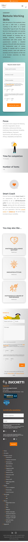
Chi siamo (6, 453)
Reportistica (9, 466)
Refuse (12, 90)
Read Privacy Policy (10, 84)
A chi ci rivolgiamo (10, 487)
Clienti (5, 485)
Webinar (8, 509)
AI (6, 496)
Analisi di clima (9, 472)
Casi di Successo (10, 492)
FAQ (7, 504)
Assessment (9, 457)
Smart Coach (9, 479)
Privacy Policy (11, 373)
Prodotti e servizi (8, 455)
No (16, 431)
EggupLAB (6, 524)
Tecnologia (6, 494)
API (7, 498)
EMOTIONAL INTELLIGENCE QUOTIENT (14, 249)
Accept (8, 90)
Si (5, 431)
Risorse (5, 500)
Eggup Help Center (10, 502)
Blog (7, 507)
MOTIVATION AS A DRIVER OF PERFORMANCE (14, 296)
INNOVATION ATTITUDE (14, 272)
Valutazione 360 (10, 474)
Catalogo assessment (11, 459)
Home (5, 450)
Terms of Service (20, 373)
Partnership (9, 489)
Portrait (8, 477)
